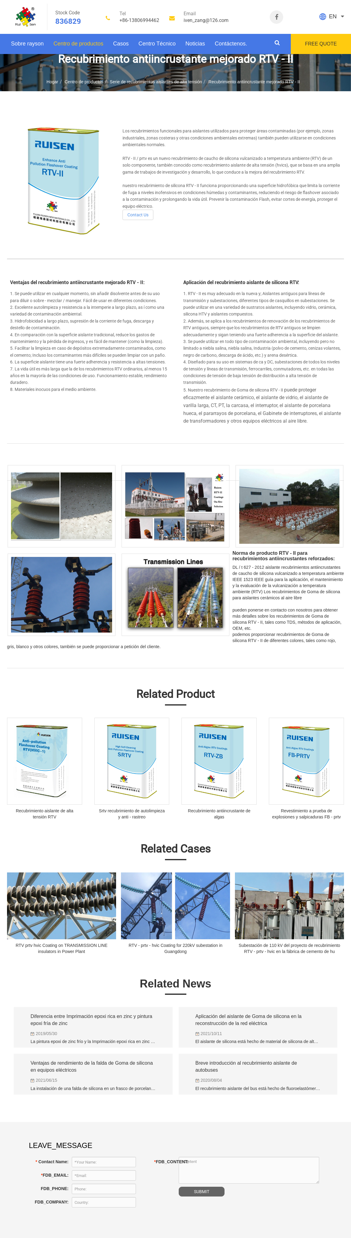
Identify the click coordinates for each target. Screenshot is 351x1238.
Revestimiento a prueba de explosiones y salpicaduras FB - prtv (306, 813)
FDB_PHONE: (54, 1188)
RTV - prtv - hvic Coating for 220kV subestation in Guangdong (175, 948)
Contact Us (137, 214)
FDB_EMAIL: (54, 1175)
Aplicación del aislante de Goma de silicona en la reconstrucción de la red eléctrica (249, 1020)
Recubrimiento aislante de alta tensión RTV (44, 813)
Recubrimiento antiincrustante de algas (219, 813)
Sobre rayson (27, 44)
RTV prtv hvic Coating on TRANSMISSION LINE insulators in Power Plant (62, 948)
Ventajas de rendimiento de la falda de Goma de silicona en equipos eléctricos (92, 1066)
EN (333, 16)
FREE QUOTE (321, 43)
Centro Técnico (157, 44)
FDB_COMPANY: (52, 1202)
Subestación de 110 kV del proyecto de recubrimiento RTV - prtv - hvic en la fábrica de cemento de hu (289, 948)
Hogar (52, 81)
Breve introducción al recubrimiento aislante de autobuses (246, 1066)
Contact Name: (51, 1161)
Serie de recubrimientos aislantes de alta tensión (156, 81)
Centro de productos (78, 44)
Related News (175, 983)
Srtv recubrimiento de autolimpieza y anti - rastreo (132, 813)
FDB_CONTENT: (165, 1161)
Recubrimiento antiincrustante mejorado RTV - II (254, 81)
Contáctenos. (231, 44)
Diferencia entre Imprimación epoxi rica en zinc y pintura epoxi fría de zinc (91, 1020)
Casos (121, 44)
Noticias (195, 44)
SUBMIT (201, 1191)
